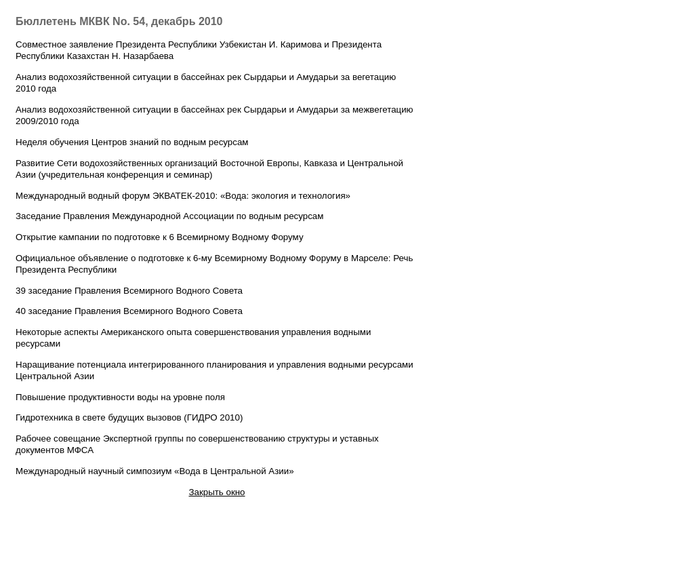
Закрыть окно (216, 492)
